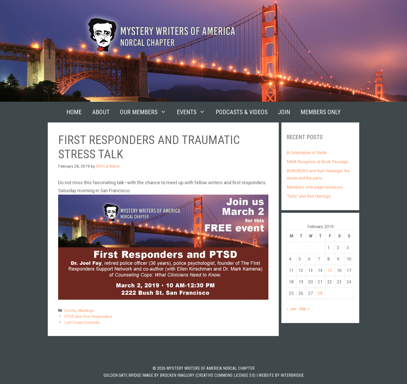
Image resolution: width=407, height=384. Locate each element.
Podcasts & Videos (242, 112)
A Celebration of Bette (307, 152)
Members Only (321, 112)
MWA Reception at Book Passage (317, 161)
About (101, 112)
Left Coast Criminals (82, 322)
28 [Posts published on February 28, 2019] (320, 293)
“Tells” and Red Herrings (309, 196)
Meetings (86, 310)
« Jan (291, 308)
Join (284, 112)
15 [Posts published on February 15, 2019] (329, 270)
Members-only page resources (315, 187)
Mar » (304, 308)
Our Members (146, 112)
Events (194, 112)
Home (74, 112)
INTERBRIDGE (292, 375)
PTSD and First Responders (88, 316)
